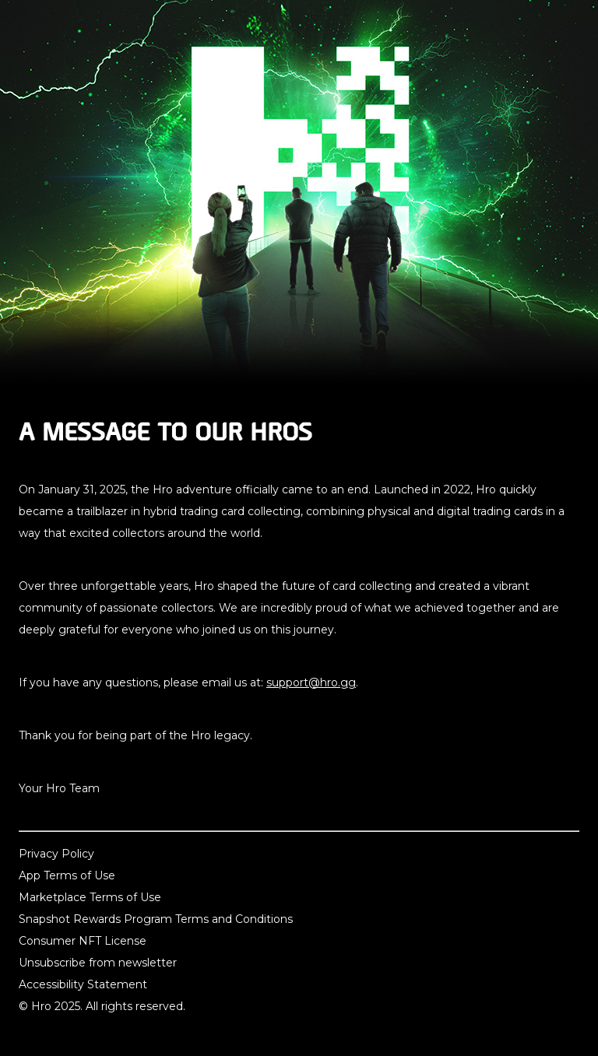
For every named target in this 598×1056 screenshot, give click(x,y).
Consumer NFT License (82, 941)
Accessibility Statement (83, 984)
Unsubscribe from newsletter (98, 963)
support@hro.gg (311, 682)
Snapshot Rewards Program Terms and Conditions (156, 919)
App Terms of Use (67, 875)
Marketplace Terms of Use (90, 897)
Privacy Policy (56, 854)
